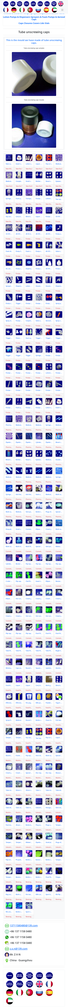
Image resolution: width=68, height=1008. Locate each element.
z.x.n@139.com (18, 948)
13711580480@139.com (24, 925)
